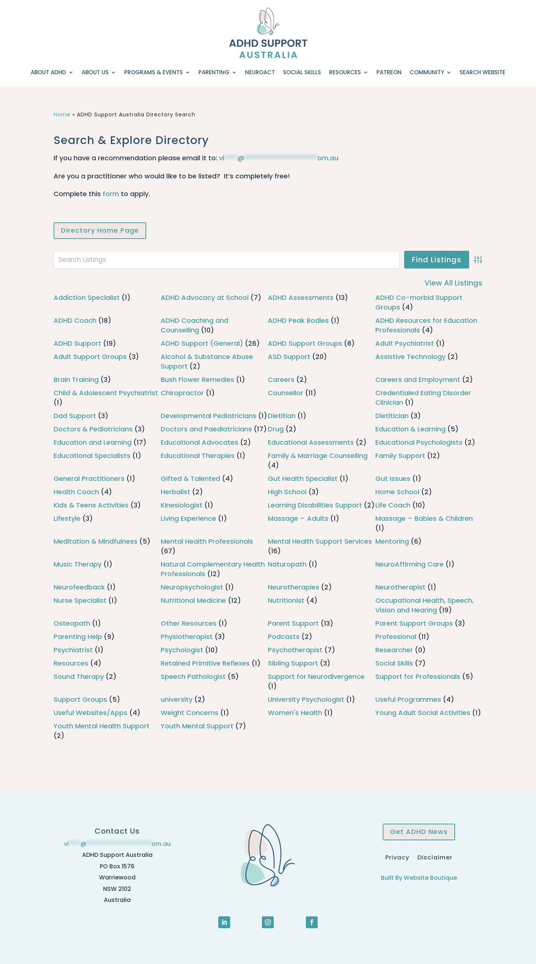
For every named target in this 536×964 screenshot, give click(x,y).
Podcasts (284, 636)
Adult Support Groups (90, 356)
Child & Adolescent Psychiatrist (106, 392)
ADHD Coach (75, 320)
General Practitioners (89, 478)
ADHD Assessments (301, 297)
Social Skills (302, 72)
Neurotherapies (293, 587)
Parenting (213, 72)
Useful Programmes (408, 699)
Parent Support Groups (414, 623)
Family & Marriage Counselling (318, 455)
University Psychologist (306, 699)
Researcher (394, 649)
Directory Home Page (100, 230)
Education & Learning (410, 429)
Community (427, 72)
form (111, 193)
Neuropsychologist (192, 587)
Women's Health (295, 712)
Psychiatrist (73, 649)
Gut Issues (392, 478)
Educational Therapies (198, 455)
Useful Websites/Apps (90, 712)
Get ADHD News (419, 831)
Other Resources (188, 623)
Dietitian (282, 415)
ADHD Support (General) (202, 343)
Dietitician (392, 415)
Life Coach (392, 505)
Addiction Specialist (87, 297)
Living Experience (188, 518)
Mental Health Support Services (320, 541)
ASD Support (289, 356)
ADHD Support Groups (305, 343)
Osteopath (72, 623)
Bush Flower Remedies (197, 379)
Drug (276, 429)
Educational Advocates (199, 442)
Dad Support (75, 415)
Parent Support (293, 623)
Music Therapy (78, 564)
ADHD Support (77, 343)
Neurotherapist (400, 587)
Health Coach (76, 491)
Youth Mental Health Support (102, 726)
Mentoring (392, 541)
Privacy (397, 856)
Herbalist (175, 491)
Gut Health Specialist (303, 478)
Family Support (400, 455)
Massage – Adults (298, 518)
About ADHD (48, 72)
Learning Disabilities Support (315, 505)
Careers (281, 379)
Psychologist (182, 649)
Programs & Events (153, 72)
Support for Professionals (417, 676)
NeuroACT (260, 72)
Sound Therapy (79, 676)
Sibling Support (293, 663)
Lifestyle (67, 518)
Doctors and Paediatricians (206, 429)
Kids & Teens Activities (91, 505)
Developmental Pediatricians (208, 415)
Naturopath (287, 564)
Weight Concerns (189, 712)
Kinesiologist (181, 505)
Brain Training (76, 379)
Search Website (482, 72)
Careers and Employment (417, 379)
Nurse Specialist (80, 600)
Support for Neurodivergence (316, 676)
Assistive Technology (410, 356)
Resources (345, 72)
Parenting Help (78, 636)
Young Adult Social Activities (422, 712)
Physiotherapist (187, 636)
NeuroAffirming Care (409, 564)
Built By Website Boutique (419, 878)
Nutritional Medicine (193, 600)
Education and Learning (93, 442)
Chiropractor (182, 392)
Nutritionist (286, 600)
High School (287, 491)
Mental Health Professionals (207, 541)
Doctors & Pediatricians (93, 429)
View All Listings (453, 283)
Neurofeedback (79, 587)
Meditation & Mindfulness (95, 541)
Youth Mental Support (197, 726)
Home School (397, 491)
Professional (395, 636)
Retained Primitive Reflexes (205, 663)
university (176, 699)
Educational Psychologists (418, 442)
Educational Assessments (311, 442)
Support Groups (80, 699)
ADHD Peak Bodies (298, 320)
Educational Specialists (92, 455)
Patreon (389, 72)
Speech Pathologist (193, 676)
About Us (95, 72)
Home (62, 114)
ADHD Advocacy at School (205, 297)
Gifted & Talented (190, 478)
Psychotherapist (295, 649)
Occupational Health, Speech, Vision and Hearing (424, 605)
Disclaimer (435, 856)
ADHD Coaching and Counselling (194, 325)
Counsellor (285, 392)
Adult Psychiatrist (404, 343)
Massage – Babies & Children (424, 518)
